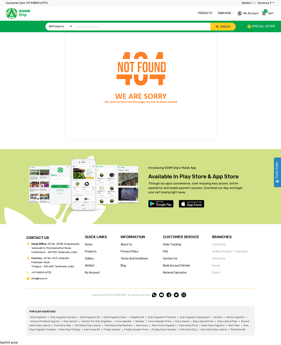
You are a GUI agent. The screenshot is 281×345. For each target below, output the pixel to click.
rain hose (142, 325)
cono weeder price (159, 321)
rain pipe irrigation (213, 325)
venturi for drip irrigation (97, 321)
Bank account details (176, 265)
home (88, 244)
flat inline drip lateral (88, 325)
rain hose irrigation (163, 325)
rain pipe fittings (70, 329)
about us (126, 244)
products (91, 251)
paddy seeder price (136, 329)
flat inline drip (62, 325)
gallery (89, 258)
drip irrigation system (63, 317)
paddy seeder (112, 329)
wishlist (89, 265)
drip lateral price (203, 321)
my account (92, 272)
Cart (268, 13)
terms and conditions (134, 258)
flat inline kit (237, 329)
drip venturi (71, 321)
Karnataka (218, 258)
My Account (248, 13)
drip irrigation (38, 317)
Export (216, 272)
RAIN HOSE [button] (225, 13)
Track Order (277, 172)
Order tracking (172, 244)
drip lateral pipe (227, 321)
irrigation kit (137, 317)
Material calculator (175, 272)
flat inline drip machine (118, 325)
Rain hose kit (92, 329)
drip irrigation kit (90, 317)
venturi (217, 317)
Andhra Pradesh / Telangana (230, 251)
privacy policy (129, 251)
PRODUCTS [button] (205, 13)
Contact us (170, 258)
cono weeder (124, 321)
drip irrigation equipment (195, 317)
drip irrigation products (162, 317)
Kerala (216, 265)
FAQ (165, 251)
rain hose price (188, 325)
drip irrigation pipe (115, 317)
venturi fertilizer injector (45, 321)
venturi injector (235, 317)
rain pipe (234, 325)
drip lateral (182, 321)
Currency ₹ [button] (265, 3)
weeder (140, 321)
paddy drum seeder (164, 329)
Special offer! (261, 26)
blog (123, 265)
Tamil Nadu (219, 244)
